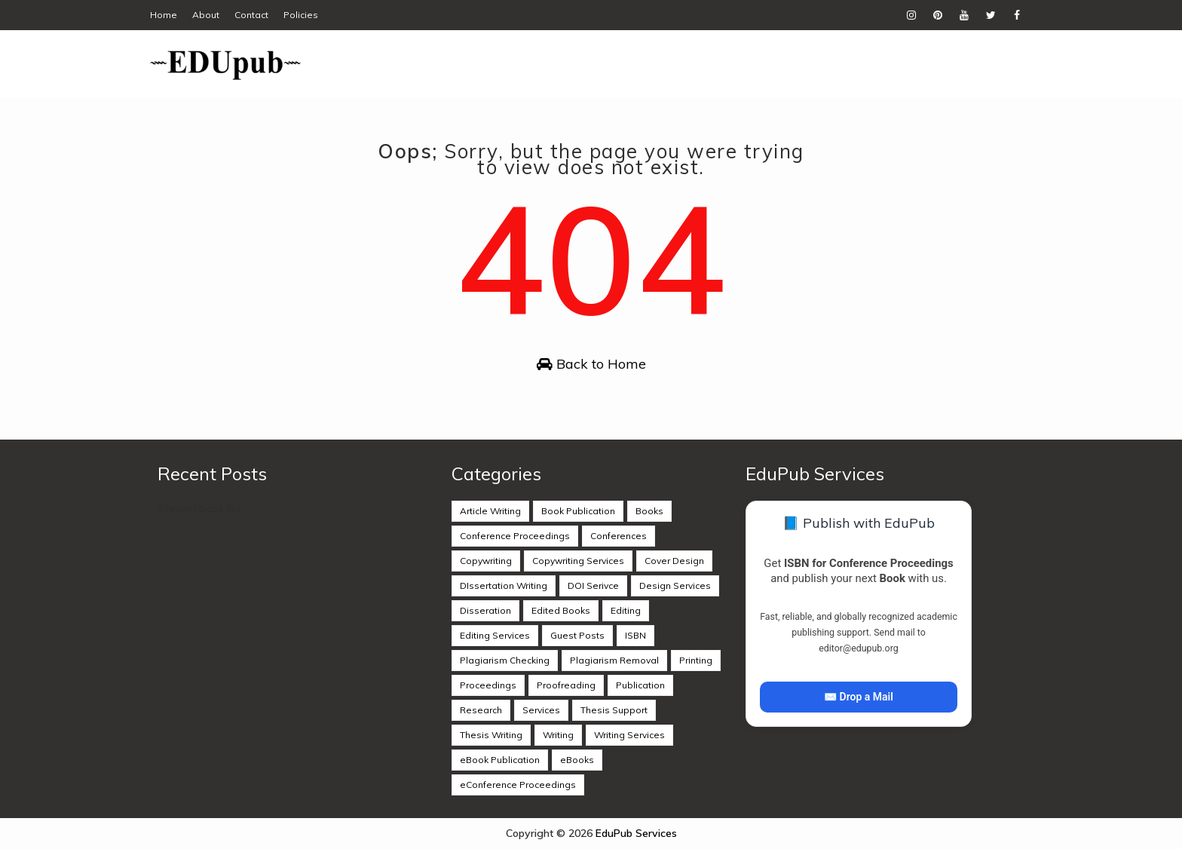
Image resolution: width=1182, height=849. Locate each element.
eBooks (577, 759)
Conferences (618, 535)
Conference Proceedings (515, 535)
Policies (300, 14)
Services (541, 710)
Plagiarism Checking (505, 660)
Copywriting (486, 560)
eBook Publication (500, 759)
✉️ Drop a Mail (858, 697)
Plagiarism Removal (614, 660)
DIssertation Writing (503, 585)
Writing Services (629, 734)
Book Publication (578, 510)
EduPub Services (636, 833)
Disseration (485, 610)
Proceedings (488, 685)
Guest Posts (577, 635)
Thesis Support (614, 710)
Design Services (675, 585)
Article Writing (490, 510)
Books (649, 510)
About (205, 14)
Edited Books (560, 610)
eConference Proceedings (518, 784)
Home (163, 14)
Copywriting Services (578, 560)
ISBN (635, 635)
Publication (640, 685)
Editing (626, 610)
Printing (695, 660)
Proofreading (566, 685)
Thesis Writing (491, 734)
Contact (251, 14)
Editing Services (495, 635)
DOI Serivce (593, 585)
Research (481, 710)
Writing (558, 734)
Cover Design (674, 560)
